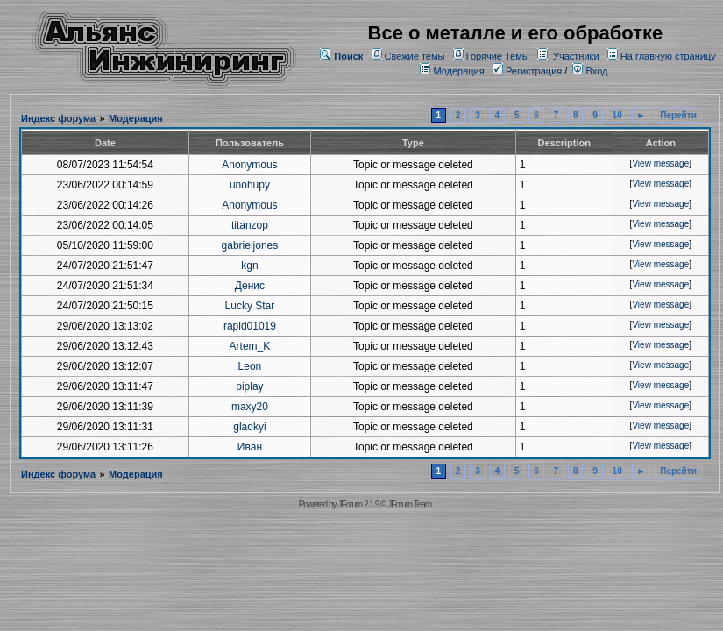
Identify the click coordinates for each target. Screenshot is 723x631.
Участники (576, 56)
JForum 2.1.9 (358, 504)
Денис (250, 286)
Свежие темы (415, 56)
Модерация (458, 71)
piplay (249, 386)
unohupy (250, 185)
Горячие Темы (497, 56)
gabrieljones (250, 245)
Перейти (678, 115)
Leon (250, 366)
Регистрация (527, 71)
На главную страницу (668, 56)
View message (660, 163)
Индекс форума (58, 118)
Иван (249, 447)
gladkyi (249, 427)
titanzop (249, 225)
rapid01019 (249, 326)
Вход (589, 71)
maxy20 (249, 407)
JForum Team (409, 504)
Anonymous (249, 165)
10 (617, 115)
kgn (249, 265)
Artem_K (250, 346)
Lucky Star (250, 306)
